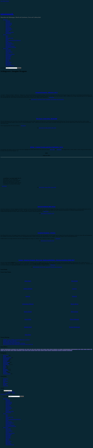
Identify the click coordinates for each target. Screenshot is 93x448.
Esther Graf (61, 349)
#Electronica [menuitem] (8, 424)
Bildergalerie (8, 33)
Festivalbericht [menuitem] (9, 403)
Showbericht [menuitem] (8, 404)
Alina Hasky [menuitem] (8, 429)
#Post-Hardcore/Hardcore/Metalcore (13, 40)
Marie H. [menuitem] (7, 440)
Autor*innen (5, 48)
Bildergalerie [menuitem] (8, 412)
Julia (51, 149)
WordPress (8, 393)
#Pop (7, 36)
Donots (42, 349)
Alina (53, 149)
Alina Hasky (8, 50)
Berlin (17, 349)
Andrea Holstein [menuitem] (9, 430)
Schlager (39, 350)
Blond (25, 349)
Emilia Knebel (9, 55)
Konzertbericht (9, 23)
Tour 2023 (45, 350)
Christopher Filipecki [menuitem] (10, 433)
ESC (58, 349)
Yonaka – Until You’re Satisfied (9, 340)
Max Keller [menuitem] (8, 442)
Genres (4, 34)
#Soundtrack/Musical (10, 46)
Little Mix (15, 350)
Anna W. (7, 53)
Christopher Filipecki (10, 54)
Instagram (88, 349)
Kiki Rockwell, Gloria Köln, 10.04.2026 (11, 342)
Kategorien (5, 19)
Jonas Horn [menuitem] (8, 436)
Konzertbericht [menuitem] (9, 402)
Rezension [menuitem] (8, 399)
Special (7, 31)
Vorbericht (8, 22)
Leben (4, 365)
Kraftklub (2, 350)
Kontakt (4, 384)
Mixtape (4, 366)
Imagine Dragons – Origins (46, 233)
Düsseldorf (51, 349)
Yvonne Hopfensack (10, 65)
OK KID (36, 350)
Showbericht (8, 25)
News (4, 368)
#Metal (7, 39)
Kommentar (8, 30)
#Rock (7, 35)
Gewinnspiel (8, 27)
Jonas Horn (8, 57)
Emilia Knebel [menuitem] (9, 434)
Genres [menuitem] (4, 413)
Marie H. (7, 61)
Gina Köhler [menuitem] (8, 435)
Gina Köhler (8, 56)
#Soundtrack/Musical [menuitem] (10, 425)
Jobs (4, 382)
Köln (4, 350)
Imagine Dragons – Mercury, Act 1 (46, 92)
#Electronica (8, 45)
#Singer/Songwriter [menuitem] (10, 422)
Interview (8, 26)
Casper (33, 349)
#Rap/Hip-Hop (9, 42)
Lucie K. (7, 59)
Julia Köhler (8, 58)
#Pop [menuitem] (7, 415)
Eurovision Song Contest (67, 349)
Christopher (59, 149)
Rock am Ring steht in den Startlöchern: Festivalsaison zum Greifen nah (18, 344)
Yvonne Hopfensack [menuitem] (10, 444)
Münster (29, 350)
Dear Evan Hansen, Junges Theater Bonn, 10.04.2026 (14, 343)
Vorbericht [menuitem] (8, 401)
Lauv (6, 350)
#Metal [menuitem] (7, 418)
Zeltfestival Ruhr (69, 350)
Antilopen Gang (13, 349)
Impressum (5, 381)
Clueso (35, 349)
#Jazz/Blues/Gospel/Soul (11, 47)
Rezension (8, 20)
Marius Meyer (9, 62)
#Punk (7, 41)
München (26, 350)
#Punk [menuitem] (7, 420)
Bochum (28, 349)
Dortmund (44, 349)
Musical (23, 350)
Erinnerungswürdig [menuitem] (10, 411)
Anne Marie (2, 349)
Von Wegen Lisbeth (55, 350)
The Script (42, 350)
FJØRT (79, 349)
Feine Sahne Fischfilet (74, 349)
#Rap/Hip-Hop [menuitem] (9, 421)
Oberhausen (33, 350)
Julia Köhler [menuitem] (8, 437)
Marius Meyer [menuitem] (9, 441)
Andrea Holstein (9, 51)
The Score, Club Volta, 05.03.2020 (46, 119)
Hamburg (82, 349)
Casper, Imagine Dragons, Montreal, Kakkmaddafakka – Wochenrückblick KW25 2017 (46, 260)
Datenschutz (5, 378)
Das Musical (38, 349)
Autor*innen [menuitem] (5, 427)
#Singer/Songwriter (10, 43)
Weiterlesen (51, 97)
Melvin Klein (8, 64)
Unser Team (8, 49)
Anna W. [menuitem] (7, 432)
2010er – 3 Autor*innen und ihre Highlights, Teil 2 (46, 147)
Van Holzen (49, 350)
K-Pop (91, 349)
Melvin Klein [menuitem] (8, 443)
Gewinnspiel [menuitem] (8, 406)
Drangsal (47, 349)
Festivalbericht (9, 24)
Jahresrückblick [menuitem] (9, 407)
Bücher (4, 356)
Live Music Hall (19, 350)
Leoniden (8, 350)
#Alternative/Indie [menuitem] (9, 417)
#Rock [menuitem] (7, 414)
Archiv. (2, 390)
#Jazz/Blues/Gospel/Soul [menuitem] (11, 426)
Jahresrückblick (9, 28)
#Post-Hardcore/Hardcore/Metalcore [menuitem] (13, 419)
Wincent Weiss (64, 350)
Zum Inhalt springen (5, 1)
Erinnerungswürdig (10, 32)
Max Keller (8, 63)
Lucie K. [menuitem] (7, 438)
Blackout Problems (21, 349)
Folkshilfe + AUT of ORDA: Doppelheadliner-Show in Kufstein (16, 339)
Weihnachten (60, 350)
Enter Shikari (55, 349)
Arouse (13, 393)
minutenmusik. (7, 14)
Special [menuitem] (7, 410)
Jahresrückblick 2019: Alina (46, 206)
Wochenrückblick (4, 257)
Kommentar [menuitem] (8, 409)
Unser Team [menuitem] (8, 428)
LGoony (12, 350)
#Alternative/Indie (9, 38)
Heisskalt (85, 349)
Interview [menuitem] (8, 405)
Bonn (30, 349)
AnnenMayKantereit (8, 349)
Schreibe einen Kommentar (58, 99)
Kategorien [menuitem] (5, 398)
